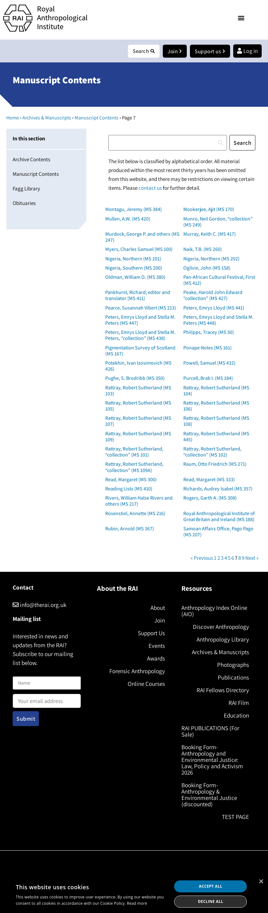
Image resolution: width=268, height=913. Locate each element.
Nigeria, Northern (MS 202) (211, 259)
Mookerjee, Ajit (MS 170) (208, 209)
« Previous (202, 558)
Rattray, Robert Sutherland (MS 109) (138, 437)
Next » (252, 558)
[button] (241, 17)
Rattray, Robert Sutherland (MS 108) (216, 421)
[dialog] (134, 894)
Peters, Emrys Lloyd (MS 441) (213, 308)
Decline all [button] (210, 901)
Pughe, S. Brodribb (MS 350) (135, 378)
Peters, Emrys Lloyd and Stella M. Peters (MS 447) (140, 320)
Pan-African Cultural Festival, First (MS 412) (219, 280)
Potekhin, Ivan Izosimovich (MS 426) (138, 366)
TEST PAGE (235, 817)
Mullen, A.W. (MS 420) (127, 219)
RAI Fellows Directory (223, 690)
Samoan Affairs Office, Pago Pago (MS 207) (218, 532)
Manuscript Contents (97, 118)
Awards (156, 658)
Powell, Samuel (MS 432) (209, 363)
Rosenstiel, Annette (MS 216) (135, 513)
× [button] (261, 881)
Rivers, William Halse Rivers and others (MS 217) (139, 501)
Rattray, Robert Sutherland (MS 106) (216, 406)
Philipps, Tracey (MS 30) (208, 332)
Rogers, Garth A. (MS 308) (210, 498)
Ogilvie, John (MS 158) (206, 268)
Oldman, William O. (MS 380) (135, 277)
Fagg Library (26, 188)
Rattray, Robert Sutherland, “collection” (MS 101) (134, 452)
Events (157, 646)
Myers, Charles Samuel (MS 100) (139, 249)
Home (12, 118)
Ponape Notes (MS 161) (207, 348)
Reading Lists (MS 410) (128, 489)
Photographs (233, 665)
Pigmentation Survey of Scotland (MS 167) (140, 351)
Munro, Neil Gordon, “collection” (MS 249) (218, 222)
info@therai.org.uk (39, 605)
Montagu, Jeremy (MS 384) (133, 209)
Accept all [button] (210, 886)
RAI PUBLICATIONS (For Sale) (210, 731)
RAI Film (238, 703)
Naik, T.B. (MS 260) (202, 249)
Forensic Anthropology (137, 671)
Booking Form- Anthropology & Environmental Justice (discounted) (209, 795)
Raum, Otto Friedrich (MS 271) (215, 464)
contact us (150, 188)
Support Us (151, 633)
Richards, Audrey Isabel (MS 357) (218, 489)
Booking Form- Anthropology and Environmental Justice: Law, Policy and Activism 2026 (212, 760)
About (157, 608)
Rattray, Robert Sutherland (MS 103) (138, 391)
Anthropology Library (223, 639)
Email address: (47, 699)
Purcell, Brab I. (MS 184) (208, 378)
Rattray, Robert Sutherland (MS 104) (216, 391)
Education (236, 715)
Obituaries (24, 203)
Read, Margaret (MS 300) (131, 479)
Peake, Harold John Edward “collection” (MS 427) (212, 295)
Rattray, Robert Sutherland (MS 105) (138, 406)
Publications (233, 677)
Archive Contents (31, 159)
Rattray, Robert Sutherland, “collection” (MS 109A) (134, 467)
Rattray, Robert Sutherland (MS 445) (216, 437)
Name (19, 673)
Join (159, 620)
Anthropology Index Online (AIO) (214, 611)
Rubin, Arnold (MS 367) (129, 529)
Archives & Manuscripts (46, 118)
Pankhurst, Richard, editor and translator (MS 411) (137, 295)
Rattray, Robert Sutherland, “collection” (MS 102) (212, 452)
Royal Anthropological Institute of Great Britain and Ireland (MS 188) (219, 516)
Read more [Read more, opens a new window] (137, 903)
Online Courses (146, 684)
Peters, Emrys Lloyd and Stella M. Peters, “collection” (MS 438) (140, 335)
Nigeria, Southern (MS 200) (133, 268)
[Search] (167, 143)
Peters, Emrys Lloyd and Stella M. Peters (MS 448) (218, 320)
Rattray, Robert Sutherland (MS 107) (138, 421)
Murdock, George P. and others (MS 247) (142, 237)
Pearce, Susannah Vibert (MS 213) (140, 308)
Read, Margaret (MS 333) (209, 479)
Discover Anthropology (221, 627)
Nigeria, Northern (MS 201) (133, 259)
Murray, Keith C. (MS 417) (209, 234)
